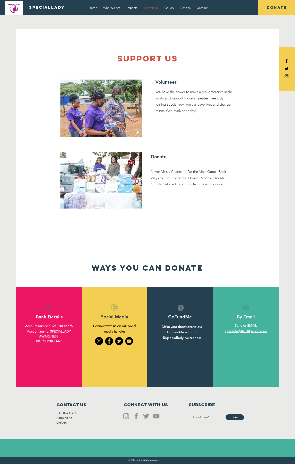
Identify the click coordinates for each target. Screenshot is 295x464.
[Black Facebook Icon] (286, 61)
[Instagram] (99, 341)
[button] (276, 7)
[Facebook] (109, 341)
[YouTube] (129, 341)
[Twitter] (119, 341)
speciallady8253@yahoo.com (246, 331)
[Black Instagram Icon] (286, 76)
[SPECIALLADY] (47, 7)
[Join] (235, 417)
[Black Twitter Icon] (286, 68)
